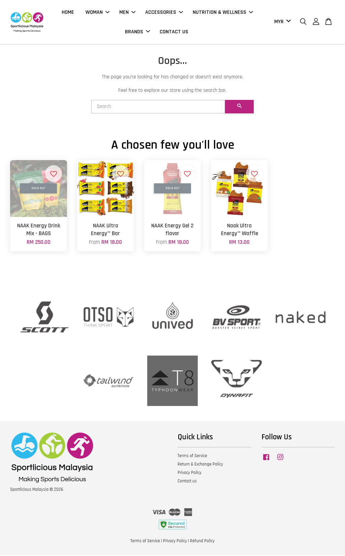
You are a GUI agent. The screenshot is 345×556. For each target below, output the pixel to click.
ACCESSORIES (164, 12)
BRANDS (137, 32)
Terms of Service (192, 456)
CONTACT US (174, 32)
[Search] (158, 107)
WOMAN (97, 12)
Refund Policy (202, 542)
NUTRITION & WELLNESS (223, 12)
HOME (68, 12)
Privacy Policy (189, 473)
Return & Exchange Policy (200, 465)
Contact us (187, 482)
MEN (127, 12)
